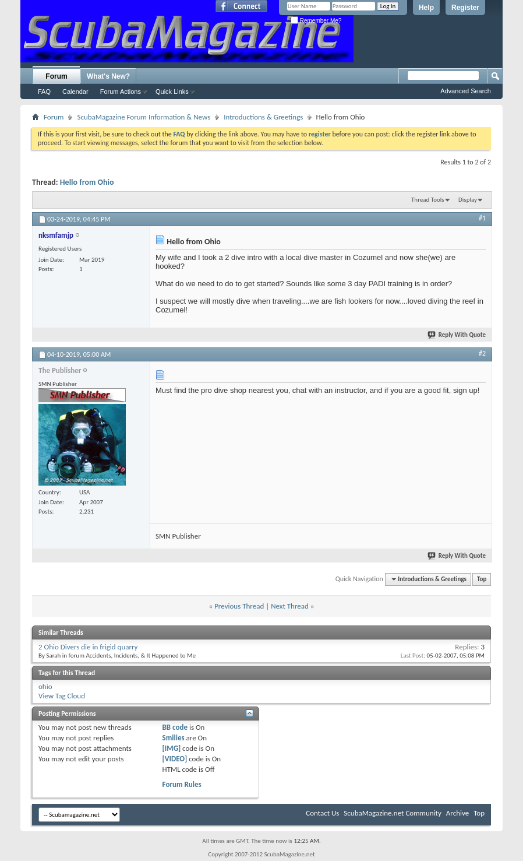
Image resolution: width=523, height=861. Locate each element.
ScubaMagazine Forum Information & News (143, 117)
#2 (482, 353)
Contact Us (322, 813)
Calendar (75, 91)
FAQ (44, 91)
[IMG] (171, 748)
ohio (45, 686)
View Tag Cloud (61, 695)
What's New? (108, 76)
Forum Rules (182, 784)
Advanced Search (465, 90)
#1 (482, 218)
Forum (56, 76)
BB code (175, 727)
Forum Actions (120, 91)
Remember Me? (316, 20)
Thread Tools (427, 199)
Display (467, 199)
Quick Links (172, 91)
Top (481, 579)
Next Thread (290, 606)
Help (426, 7)
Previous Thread (239, 606)
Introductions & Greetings (263, 117)
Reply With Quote (457, 335)
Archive (457, 813)
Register (465, 7)
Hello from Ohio (87, 182)
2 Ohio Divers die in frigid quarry (88, 646)
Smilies (173, 737)
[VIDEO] (175, 758)
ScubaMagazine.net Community (392, 813)
